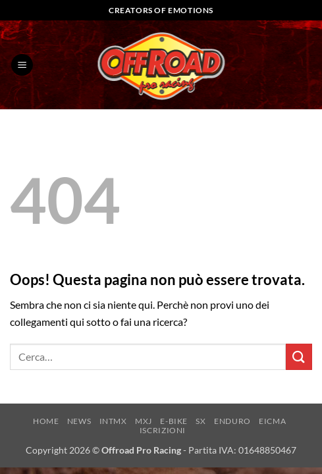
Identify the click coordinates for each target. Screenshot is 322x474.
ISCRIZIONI (163, 430)
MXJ (143, 421)
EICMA (272, 421)
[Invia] (299, 356)
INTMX (113, 421)
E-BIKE (174, 421)
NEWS (79, 421)
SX (200, 421)
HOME (46, 421)
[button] (22, 65)
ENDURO (232, 421)
